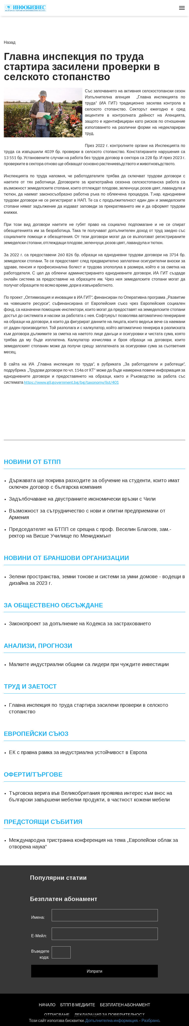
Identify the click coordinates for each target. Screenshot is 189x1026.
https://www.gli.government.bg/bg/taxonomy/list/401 (71, 382)
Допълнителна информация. (112, 1020)
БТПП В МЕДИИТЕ (77, 1004)
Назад (9, 42)
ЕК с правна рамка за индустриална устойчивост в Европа (78, 752)
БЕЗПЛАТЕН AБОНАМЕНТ (125, 1004)
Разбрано (150, 1020)
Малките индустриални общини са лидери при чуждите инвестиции (89, 664)
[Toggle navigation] (182, 8)
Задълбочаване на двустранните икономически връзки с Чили (82, 499)
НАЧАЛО (47, 1004)
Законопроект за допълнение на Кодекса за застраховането (80, 623)
